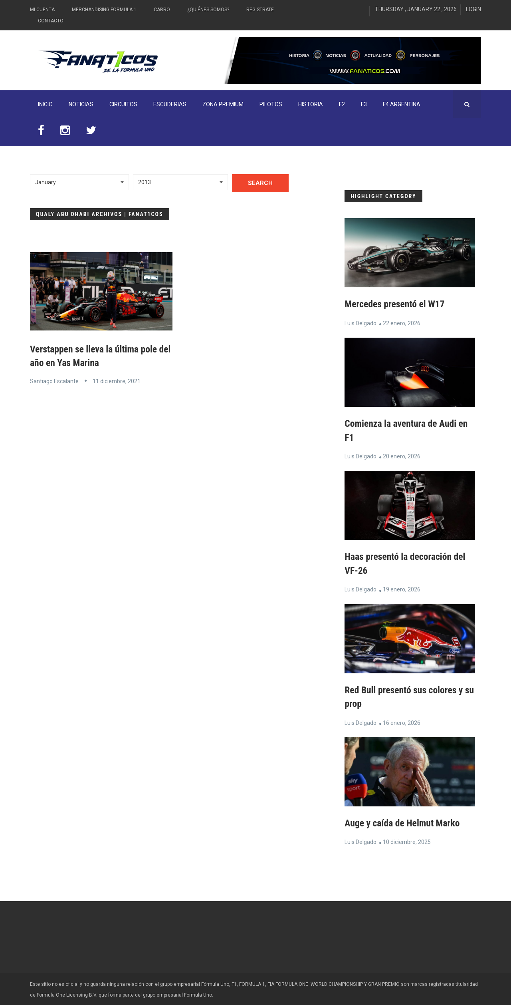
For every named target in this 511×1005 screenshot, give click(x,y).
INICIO (45, 104)
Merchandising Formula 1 (104, 9)
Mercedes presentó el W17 (395, 304)
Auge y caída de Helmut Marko (403, 821)
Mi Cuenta (42, 9)
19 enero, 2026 (401, 588)
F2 (342, 104)
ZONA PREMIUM (223, 104)
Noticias (81, 104)
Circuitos (123, 104)
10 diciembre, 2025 (407, 840)
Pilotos (270, 104)
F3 (364, 104)
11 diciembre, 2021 (117, 381)
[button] (79, 182)
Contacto (50, 21)
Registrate (260, 9)
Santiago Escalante (54, 381)
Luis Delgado (360, 323)
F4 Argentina (401, 104)
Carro (162, 9)
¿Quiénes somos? (208, 9)
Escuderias (169, 104)
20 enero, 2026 (401, 455)
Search (260, 183)
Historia (310, 104)
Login (473, 9)
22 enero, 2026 (401, 323)
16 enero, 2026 (401, 721)
